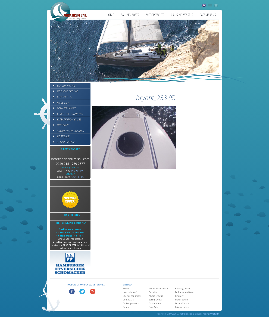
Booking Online (67, 91)
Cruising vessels (182, 15)
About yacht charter (70, 130)
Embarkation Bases (69, 119)
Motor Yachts (155, 15)
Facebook (72, 291)
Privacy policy (182, 307)
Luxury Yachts (66, 85)
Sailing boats (130, 15)
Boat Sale (63, 136)
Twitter (82, 291)
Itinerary (62, 125)
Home (110, 15)
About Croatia (66, 142)
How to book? (66, 108)
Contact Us (64, 97)
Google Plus (92, 291)
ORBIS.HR (214, 314)
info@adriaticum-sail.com (70, 159)
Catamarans (208, 15)
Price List (63, 102)
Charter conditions (70, 114)
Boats (126, 307)
